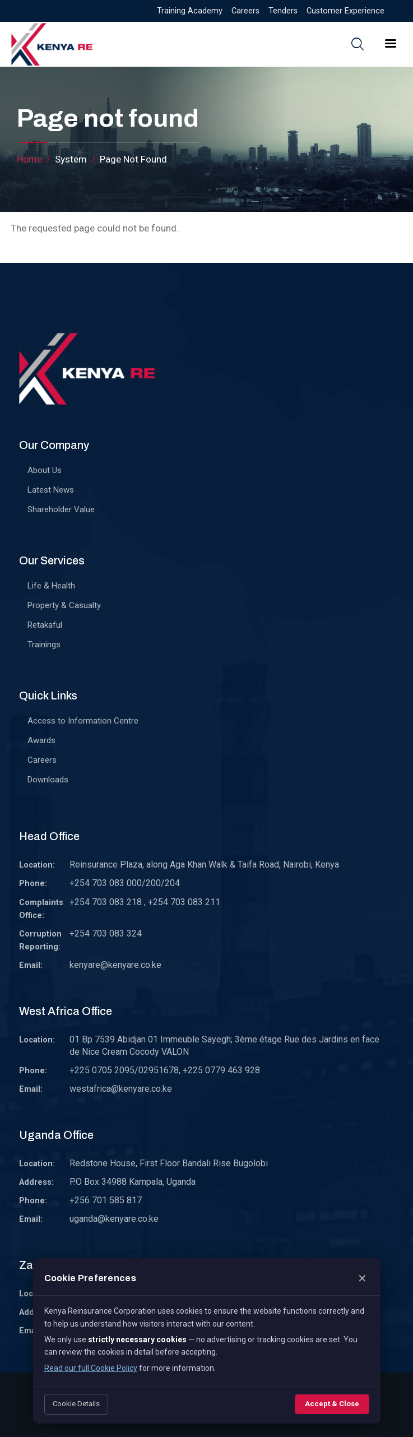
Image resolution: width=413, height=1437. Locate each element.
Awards (41, 740)
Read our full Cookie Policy (90, 1368)
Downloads (47, 780)
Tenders (283, 11)
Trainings (44, 644)
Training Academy (189, 11)
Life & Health (51, 586)
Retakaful (44, 625)
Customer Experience (345, 11)
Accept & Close (332, 1403)
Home (29, 159)
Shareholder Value (61, 509)
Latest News (50, 490)
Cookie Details (76, 1403)
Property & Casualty (64, 605)
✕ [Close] (362, 1278)
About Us (44, 470)
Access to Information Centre (82, 721)
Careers (245, 11)
